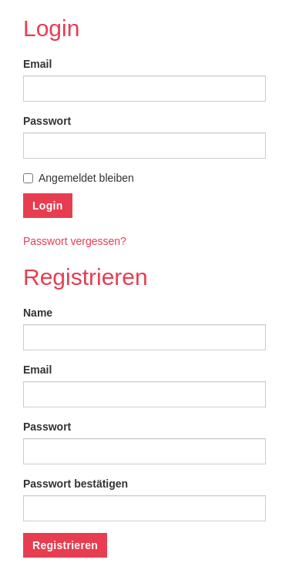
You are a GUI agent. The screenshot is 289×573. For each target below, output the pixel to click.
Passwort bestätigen (75, 484)
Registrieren (65, 545)
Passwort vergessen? (74, 241)
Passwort (47, 121)
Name (37, 313)
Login (47, 205)
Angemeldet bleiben (78, 178)
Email (37, 64)
